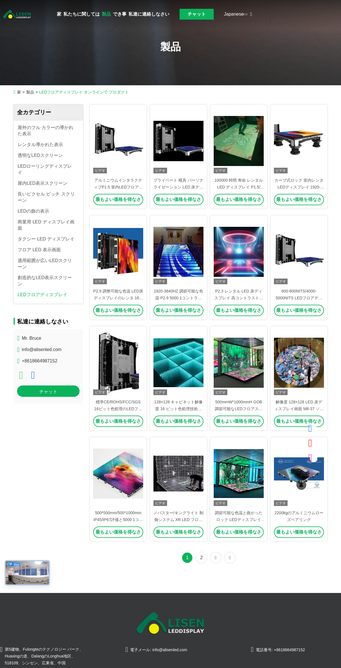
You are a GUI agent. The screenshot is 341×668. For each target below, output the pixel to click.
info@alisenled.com (42, 349)
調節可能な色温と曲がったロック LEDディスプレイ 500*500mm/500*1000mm (239, 520)
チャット (197, 14)
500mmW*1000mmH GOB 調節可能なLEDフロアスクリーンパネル (238, 409)
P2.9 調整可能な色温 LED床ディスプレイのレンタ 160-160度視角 (118, 298)
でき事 (119, 14)
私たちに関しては (81, 14)
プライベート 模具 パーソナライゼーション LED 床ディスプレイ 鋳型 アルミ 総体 (178, 187)
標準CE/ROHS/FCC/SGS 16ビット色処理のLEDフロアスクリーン (118, 409)
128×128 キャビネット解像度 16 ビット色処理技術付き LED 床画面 (178, 409)
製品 (106, 14)
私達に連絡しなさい (148, 14)
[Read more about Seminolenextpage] (216, 558)
